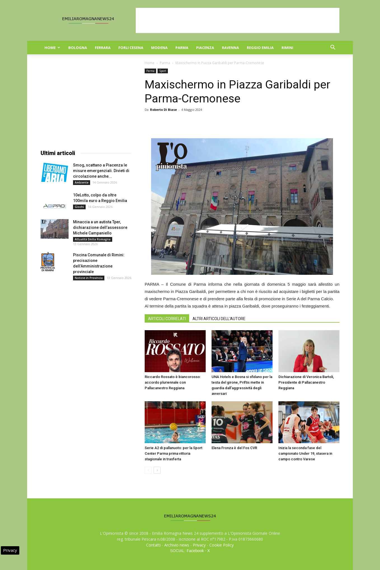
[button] (332, 48)
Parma (181, 47)
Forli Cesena (130, 47)
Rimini (287, 47)
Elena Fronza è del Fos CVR (234, 448)
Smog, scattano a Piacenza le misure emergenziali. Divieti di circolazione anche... (101, 171)
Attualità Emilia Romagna (93, 239)
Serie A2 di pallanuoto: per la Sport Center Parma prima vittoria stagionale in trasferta (173, 453)
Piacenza (205, 47)
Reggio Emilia (260, 47)
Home (52, 47)
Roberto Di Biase (163, 109)
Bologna (77, 47)
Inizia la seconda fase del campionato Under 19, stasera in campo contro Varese (305, 453)
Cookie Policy (221, 545)
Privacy (199, 545)
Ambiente (81, 182)
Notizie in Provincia (89, 278)
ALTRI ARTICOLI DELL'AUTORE (219, 318)
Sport (162, 71)
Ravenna (230, 47)
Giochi (79, 207)
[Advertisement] (237, 20)
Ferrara (103, 47)
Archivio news (176, 545)
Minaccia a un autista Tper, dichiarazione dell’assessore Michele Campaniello (100, 227)
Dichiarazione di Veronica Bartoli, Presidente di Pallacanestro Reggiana (306, 382)
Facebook (195, 550)
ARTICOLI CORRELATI (167, 318)
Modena (159, 47)
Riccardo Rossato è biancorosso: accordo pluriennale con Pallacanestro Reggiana (173, 382)
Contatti (153, 545)
